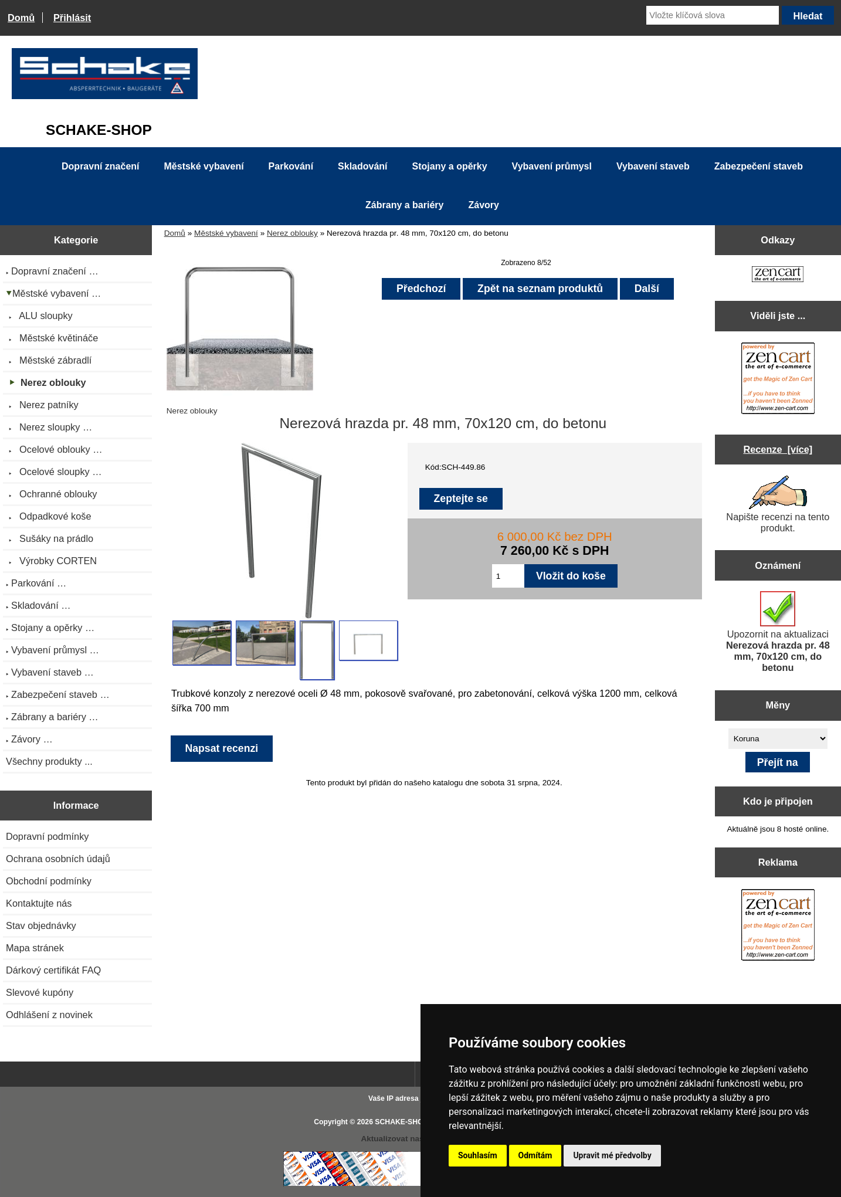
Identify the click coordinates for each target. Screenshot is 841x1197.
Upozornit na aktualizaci (778, 632)
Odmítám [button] (535, 1155)
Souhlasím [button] (477, 1155)
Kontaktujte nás (39, 903)
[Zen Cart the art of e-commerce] (777, 275)
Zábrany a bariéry (404, 205)
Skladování (362, 166)
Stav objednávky (41, 925)
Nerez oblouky (292, 233)
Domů (21, 17)
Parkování (291, 166)
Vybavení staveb (653, 166)
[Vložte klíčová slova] (712, 15)
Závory (483, 205)
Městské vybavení (226, 233)
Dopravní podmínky (47, 836)
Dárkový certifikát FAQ (53, 970)
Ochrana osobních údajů (58, 858)
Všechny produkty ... (49, 761)
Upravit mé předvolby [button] (612, 1155)
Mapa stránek (35, 947)
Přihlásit (72, 17)
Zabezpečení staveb (758, 166)
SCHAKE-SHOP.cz (405, 1122)
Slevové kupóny (39, 992)
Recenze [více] (777, 449)
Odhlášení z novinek (49, 1014)
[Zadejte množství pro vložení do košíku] (508, 576)
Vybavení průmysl (552, 166)
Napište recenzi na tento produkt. (777, 504)
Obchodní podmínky (48, 881)
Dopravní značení (100, 166)
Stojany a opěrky (449, 166)
